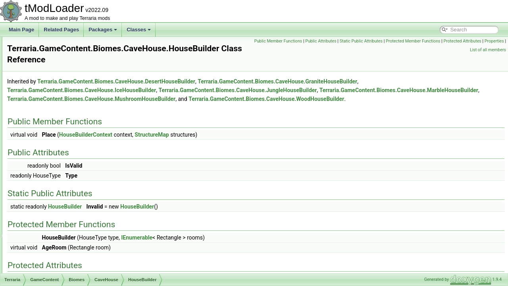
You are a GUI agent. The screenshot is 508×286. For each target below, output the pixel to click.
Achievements (54, 97)
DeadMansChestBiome (69, 264)
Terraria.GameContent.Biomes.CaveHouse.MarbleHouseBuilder (185, 99)
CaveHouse (57, 132)
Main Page (21, 30)
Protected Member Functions (476, 41)
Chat (37, 54)
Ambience (49, 106)
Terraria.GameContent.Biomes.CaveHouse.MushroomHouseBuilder (352, 99)
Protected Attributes (425, 49)
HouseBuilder (66, 159)
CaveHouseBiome (64, 246)
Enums (40, 80)
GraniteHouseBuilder (74, 150)
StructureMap (251, 144)
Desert (52, 229)
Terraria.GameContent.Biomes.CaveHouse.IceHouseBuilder (180, 90)
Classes (139, 30)
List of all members (488, 49)
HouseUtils (63, 176)
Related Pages (61, 30)
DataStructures (48, 71)
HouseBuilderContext (74, 167)
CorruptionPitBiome (66, 255)
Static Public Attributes (424, 41)
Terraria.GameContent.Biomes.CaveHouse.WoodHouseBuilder (184, 108)
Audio (39, 45)
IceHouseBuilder (69, 185)
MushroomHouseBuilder (77, 211)
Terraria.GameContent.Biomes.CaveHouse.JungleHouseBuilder (337, 90)
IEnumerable (236, 246)
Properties (457, 49)
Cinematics (44, 63)
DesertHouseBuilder (73, 141)
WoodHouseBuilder (72, 220)
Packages (103, 30)
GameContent (47, 89)
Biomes (47, 124)
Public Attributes (384, 41)
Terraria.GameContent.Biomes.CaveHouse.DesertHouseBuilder (215, 82)
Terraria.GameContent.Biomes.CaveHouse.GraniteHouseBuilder (376, 82)
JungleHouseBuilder (73, 194)
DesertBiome (59, 272)
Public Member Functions (342, 41)
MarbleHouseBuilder (73, 202)
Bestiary (47, 115)
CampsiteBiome (62, 237)
